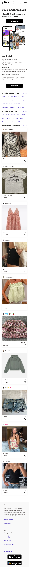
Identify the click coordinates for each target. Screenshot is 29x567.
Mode (3, 96)
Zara (3, 114)
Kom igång (14, 21)
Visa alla (25, 93)
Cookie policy (7, 523)
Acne (7, 114)
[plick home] (6, 2)
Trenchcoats (20, 107)
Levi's (8, 118)
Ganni (3, 118)
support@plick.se (8, 537)
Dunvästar (17, 100)
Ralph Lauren (19, 118)
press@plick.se (8, 551)
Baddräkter (17, 103)
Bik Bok (18, 114)
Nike (13, 118)
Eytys (24, 114)
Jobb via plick (7, 540)
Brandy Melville (6, 122)
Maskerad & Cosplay (7, 100)
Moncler (14, 122)
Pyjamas (24, 100)
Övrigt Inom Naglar (7, 103)
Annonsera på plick (9, 544)
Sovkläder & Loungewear (8, 107)
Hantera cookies (8, 519)
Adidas (13, 114)
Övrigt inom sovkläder (13, 96)
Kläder (22, 96)
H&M (19, 122)
